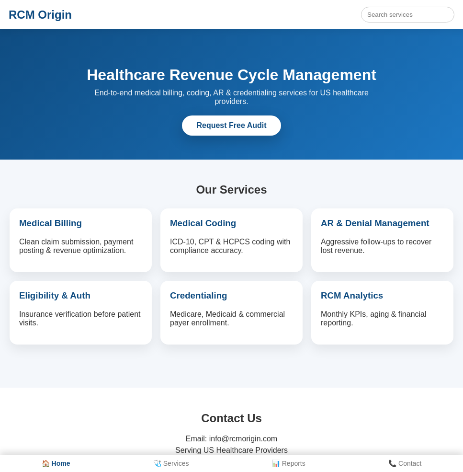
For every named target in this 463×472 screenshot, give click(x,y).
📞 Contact (404, 463)
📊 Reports (288, 463)
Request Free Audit (231, 125)
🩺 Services (171, 463)
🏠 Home (56, 463)
